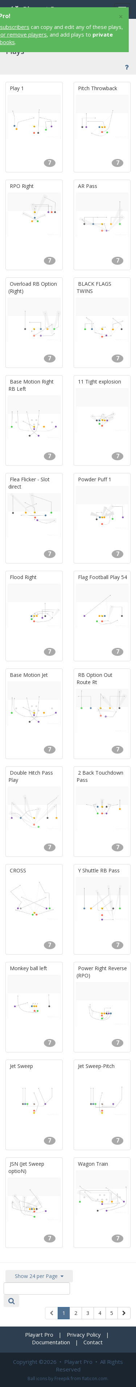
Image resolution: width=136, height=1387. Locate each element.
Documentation (51, 1342)
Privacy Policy (84, 1334)
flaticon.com (94, 1378)
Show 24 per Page (39, 1276)
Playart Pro (39, 1334)
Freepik (62, 1378)
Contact (93, 1342)
